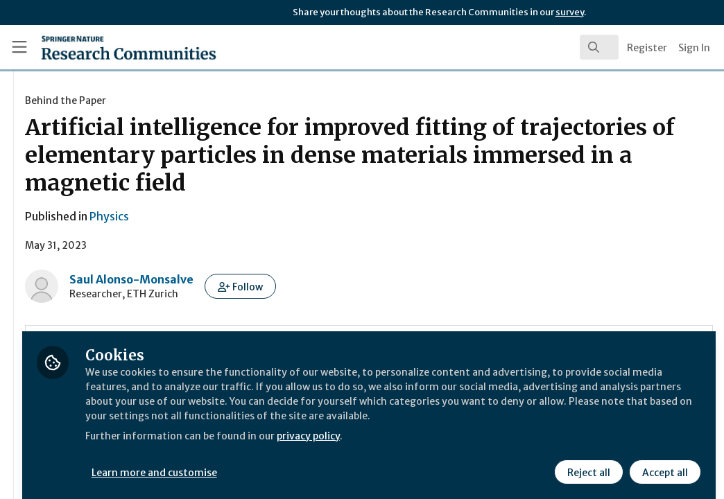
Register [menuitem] (647, 48)
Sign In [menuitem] (694, 48)
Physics (273, 216)
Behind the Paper (229, 100)
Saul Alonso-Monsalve (295, 279)
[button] (404, 286)
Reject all (586, 462)
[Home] (105, 47)
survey (569, 12)
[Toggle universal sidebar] (19, 47)
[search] (599, 47)
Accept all (663, 462)
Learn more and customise (319, 462)
